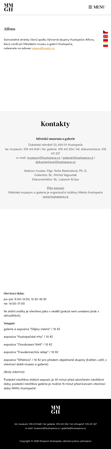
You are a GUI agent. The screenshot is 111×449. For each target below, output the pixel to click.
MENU (97, 7)
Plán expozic (55, 188)
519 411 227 (91, 423)
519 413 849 (35, 423)
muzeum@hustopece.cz (43, 158)
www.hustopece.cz (55, 196)
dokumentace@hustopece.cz (55, 162)
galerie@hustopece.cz (78, 158)
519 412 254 (62, 423)
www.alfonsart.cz (43, 48)
